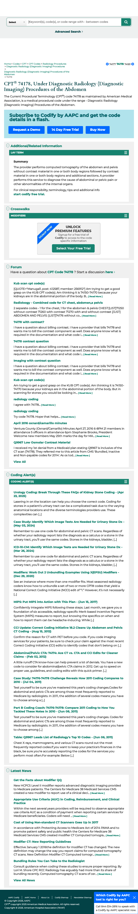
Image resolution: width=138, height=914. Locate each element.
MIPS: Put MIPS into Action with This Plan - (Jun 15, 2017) (55, 602)
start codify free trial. (29, 194)
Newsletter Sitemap (83, 897)
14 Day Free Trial (65, 130)
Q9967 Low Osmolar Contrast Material (42, 442)
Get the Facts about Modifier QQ (38, 780)
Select (12, 22)
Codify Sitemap (61, 897)
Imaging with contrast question (37, 360)
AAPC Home (30, 897)
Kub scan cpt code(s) (29, 283)
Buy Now (97, 130)
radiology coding (26, 399)
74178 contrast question (31, 341)
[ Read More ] (95, 296)
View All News (24, 880)
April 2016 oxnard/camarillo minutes (40, 423)
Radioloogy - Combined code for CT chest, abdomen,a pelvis (58, 302)
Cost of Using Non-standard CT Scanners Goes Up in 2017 (56, 822)
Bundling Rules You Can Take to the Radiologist (49, 861)
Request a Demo (26, 130)
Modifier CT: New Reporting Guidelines (42, 841)
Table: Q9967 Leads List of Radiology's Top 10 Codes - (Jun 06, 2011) (63, 737)
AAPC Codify (13, 897)
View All (20, 461)
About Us (45, 897)
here (109, 272)
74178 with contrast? (29, 322)
